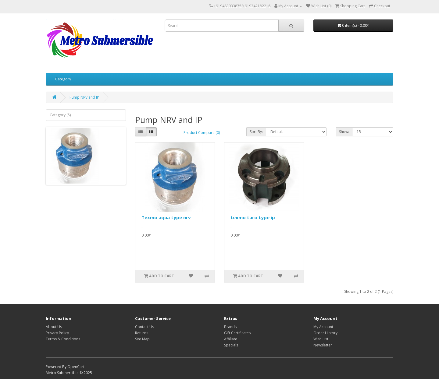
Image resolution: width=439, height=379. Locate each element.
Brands (230, 326)
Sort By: (256, 131)
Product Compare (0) (202, 132)
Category (63, 79)
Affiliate (230, 339)
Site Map (142, 339)
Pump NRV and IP (84, 97)
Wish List (320, 339)
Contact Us (144, 326)
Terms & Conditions (63, 339)
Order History (325, 332)
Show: (344, 131)
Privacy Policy (57, 332)
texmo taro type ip (252, 217)
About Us (54, 326)
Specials (231, 345)
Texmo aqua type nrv (166, 217)
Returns (141, 332)
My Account (323, 326)
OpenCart (75, 366)
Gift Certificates (237, 332)
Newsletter (322, 345)
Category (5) (60, 115)
